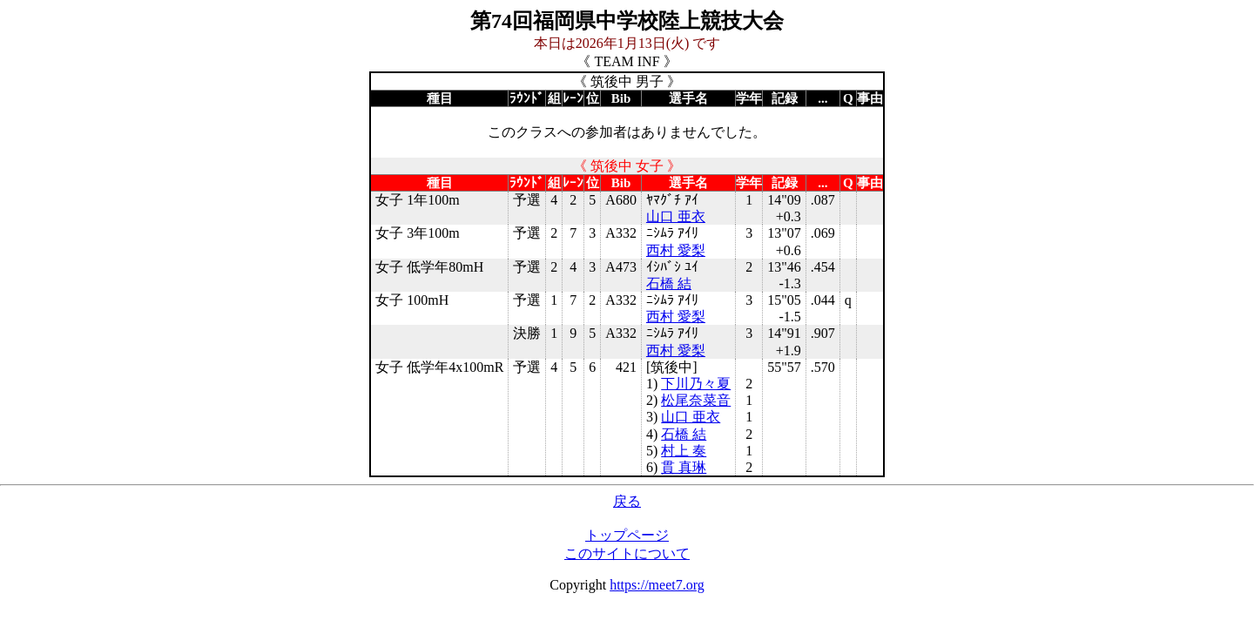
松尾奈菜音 (696, 400)
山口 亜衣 (675, 216)
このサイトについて (627, 553)
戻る (627, 501)
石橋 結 (668, 283)
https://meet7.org (657, 584)
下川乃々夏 (696, 383)
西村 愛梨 (675, 250)
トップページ (627, 535)
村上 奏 (683, 450)
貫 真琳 (683, 467)
